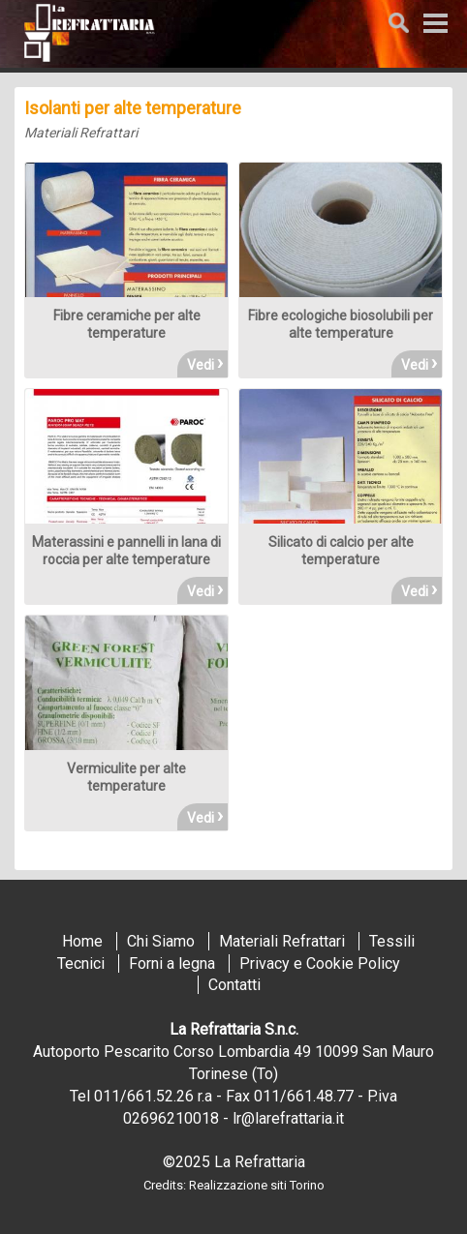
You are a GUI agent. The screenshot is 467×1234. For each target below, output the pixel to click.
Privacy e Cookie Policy (319, 963)
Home (82, 941)
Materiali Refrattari (81, 132)
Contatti (234, 985)
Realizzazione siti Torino (257, 1185)
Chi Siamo (161, 941)
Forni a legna (172, 963)
